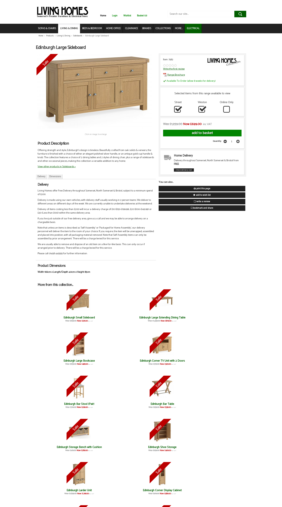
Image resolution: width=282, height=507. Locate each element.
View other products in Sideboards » (57, 166)
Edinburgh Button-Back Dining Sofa (227, 362)
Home (103, 16)
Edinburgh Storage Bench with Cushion (55, 362)
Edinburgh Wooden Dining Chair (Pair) (55, 449)
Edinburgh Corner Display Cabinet (158, 362)
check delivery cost (184, 170)
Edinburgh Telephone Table (193, 404)
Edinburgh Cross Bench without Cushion (89, 405)
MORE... (179, 28)
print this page (202, 189)
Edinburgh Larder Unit (123, 361)
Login (114, 16)
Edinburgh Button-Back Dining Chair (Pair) (89, 449)
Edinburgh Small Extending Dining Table (123, 449)
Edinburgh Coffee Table (192, 447)
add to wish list (202, 195)
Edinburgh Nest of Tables (158, 447)
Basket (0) (142, 16)
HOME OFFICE (113, 28)
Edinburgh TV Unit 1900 (227, 447)
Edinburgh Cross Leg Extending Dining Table (123, 405)
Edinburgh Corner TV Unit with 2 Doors (158, 319)
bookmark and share (202, 208)
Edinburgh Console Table (158, 404)
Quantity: (217, 141)
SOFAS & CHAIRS (47, 28)
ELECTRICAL (193, 28)
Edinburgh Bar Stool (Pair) (193, 317)
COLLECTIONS (163, 28)
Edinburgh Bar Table (227, 317)
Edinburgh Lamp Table (227, 404)
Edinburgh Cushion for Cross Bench (55, 405)
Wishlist (127, 16)
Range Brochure (174, 75)
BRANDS (146, 28)
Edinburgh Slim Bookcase (193, 361)
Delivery (41, 176)
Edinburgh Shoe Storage (89, 361)
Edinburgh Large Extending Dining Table (89, 319)
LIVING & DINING (69, 28)
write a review (202, 201)
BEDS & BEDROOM (92, 28)
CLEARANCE (131, 28)
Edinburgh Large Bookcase (123, 317)
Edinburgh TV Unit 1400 (55, 490)
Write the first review (174, 69)
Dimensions (55, 176)
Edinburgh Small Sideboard (54, 317)
